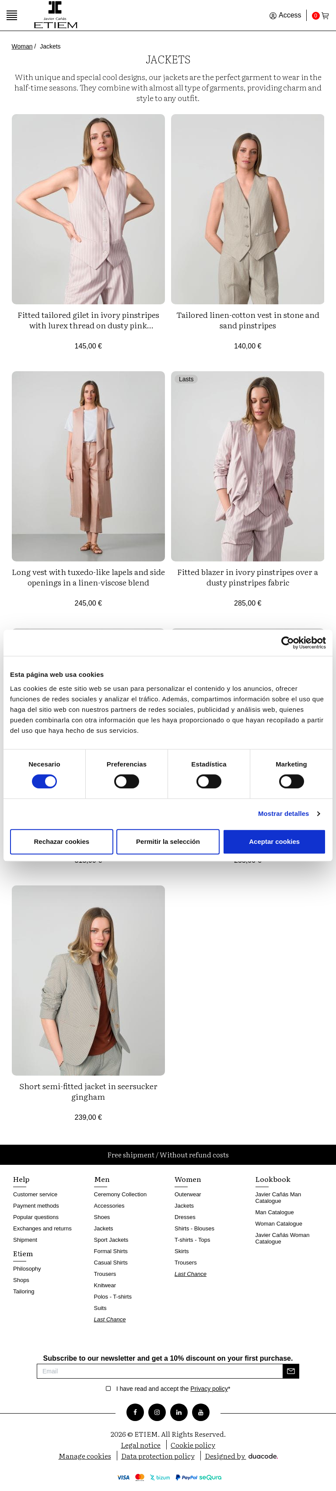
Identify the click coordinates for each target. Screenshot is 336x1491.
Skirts (182, 1251)
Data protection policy (158, 1455)
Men (102, 1179)
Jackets (103, 1228)
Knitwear (105, 1285)
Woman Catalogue (279, 1223)
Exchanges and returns (42, 1228)
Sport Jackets (111, 1240)
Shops (21, 1280)
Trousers (105, 1274)
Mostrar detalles (283, 813)
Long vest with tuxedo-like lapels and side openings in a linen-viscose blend (88, 577)
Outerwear (188, 1194)
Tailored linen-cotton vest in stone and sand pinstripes (247, 320)
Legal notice (141, 1444)
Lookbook (273, 1179)
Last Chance (110, 1319)
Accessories (109, 1205)
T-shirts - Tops (192, 1240)
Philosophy (27, 1268)
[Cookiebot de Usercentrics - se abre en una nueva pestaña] (287, 642)
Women (188, 1179)
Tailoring (23, 1291)
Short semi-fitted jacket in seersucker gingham (88, 1091)
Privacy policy (209, 1388)
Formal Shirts (111, 1251)
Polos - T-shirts (113, 1296)
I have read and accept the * (173, 1388)
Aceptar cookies (274, 841)
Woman (22, 46)
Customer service (35, 1194)
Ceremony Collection (120, 1194)
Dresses (185, 1217)
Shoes (102, 1217)
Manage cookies (85, 1455)
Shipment (25, 1240)
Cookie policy (193, 1444)
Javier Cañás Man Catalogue (278, 1197)
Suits (100, 1308)
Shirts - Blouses (194, 1228)
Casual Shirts (111, 1262)
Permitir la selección (168, 841)
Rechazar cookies (61, 841)
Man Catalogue (275, 1212)
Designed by (241, 1455)
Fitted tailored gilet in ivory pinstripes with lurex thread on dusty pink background (88, 325)
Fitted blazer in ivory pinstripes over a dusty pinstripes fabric (247, 577)
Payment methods (36, 1205)
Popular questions (36, 1217)
